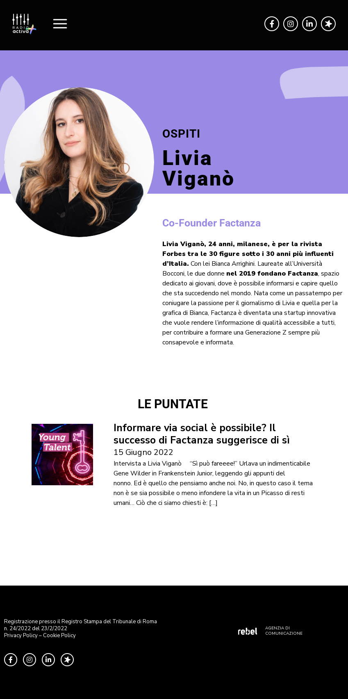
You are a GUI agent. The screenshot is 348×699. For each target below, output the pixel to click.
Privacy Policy (21, 635)
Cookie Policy (59, 635)
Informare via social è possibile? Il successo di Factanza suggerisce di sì (202, 434)
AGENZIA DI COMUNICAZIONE (284, 630)
